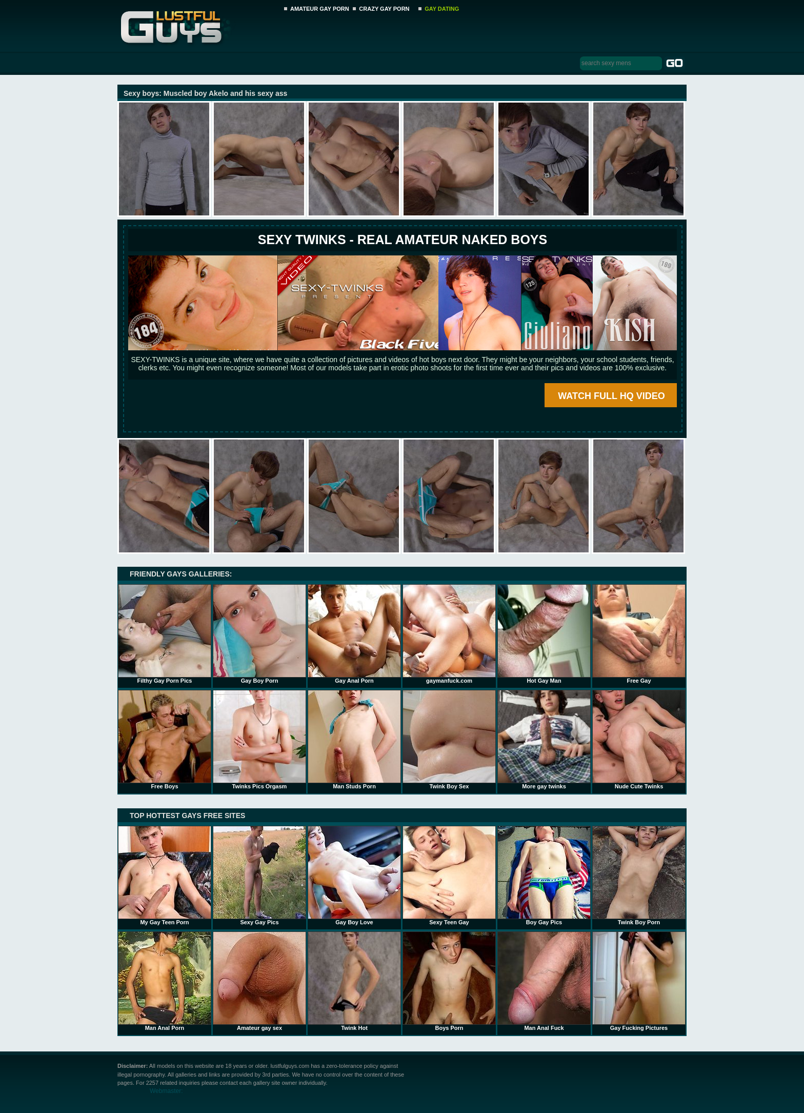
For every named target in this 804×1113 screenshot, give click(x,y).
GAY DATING (442, 9)
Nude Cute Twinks (639, 739)
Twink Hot (354, 981)
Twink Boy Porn (639, 875)
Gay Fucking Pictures (639, 981)
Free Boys (164, 739)
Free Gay (639, 634)
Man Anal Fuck (544, 981)
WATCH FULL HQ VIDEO (611, 396)
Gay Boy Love (354, 875)
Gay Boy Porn (259, 634)
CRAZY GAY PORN (384, 9)
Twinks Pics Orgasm (259, 739)
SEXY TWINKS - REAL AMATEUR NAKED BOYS (402, 239)
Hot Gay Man (544, 634)
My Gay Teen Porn (164, 875)
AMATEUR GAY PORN (319, 9)
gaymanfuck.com (449, 634)
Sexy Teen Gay (449, 875)
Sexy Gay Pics (259, 875)
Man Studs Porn (354, 739)
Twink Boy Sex (449, 739)
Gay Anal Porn (354, 634)
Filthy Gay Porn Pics (164, 634)
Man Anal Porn (164, 981)
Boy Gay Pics (544, 875)
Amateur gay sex (259, 981)
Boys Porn (449, 981)
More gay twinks (544, 739)
